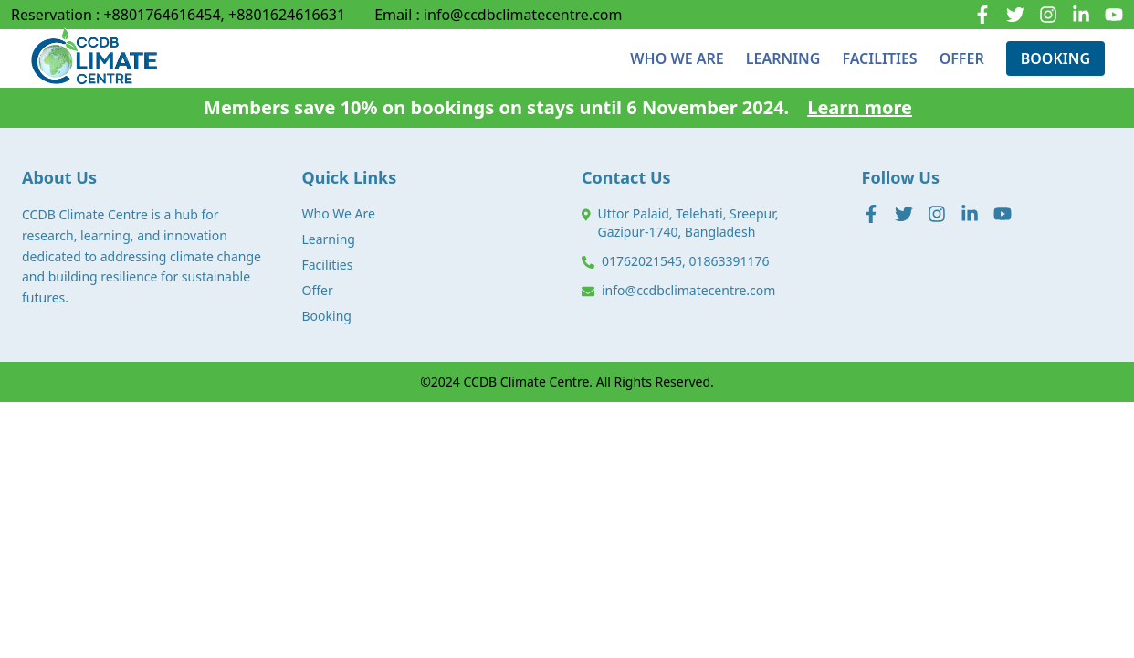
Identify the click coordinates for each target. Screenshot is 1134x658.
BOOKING (1055, 58)
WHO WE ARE (676, 58)
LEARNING (783, 58)
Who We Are (338, 213)
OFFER (962, 58)
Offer (317, 290)
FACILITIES (879, 58)
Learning (328, 239)
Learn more (859, 107)
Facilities (327, 264)
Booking (327, 315)
